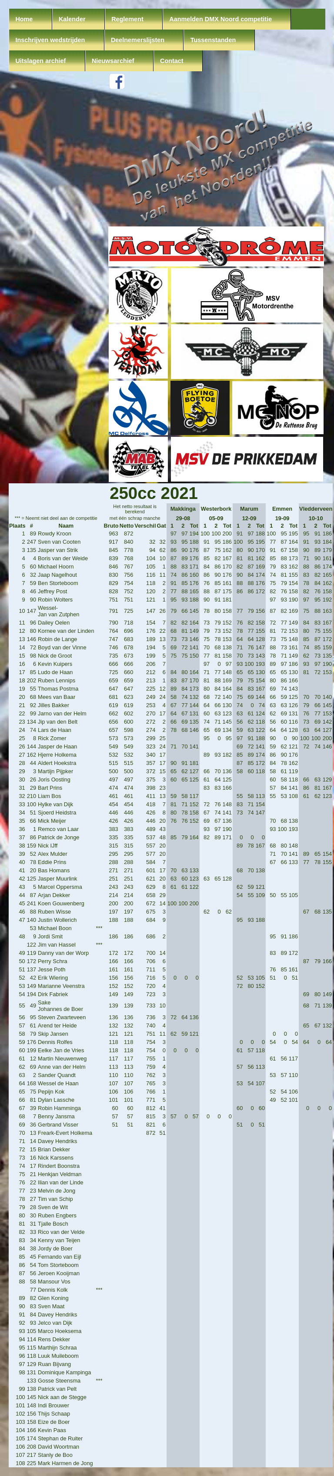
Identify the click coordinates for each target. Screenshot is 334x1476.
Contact (172, 60)
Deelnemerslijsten (137, 40)
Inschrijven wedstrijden (50, 40)
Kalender (72, 19)
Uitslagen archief (40, 60)
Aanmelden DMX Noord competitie (220, 19)
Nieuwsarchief (113, 60)
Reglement (127, 19)
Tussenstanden (213, 40)
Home (24, 19)
